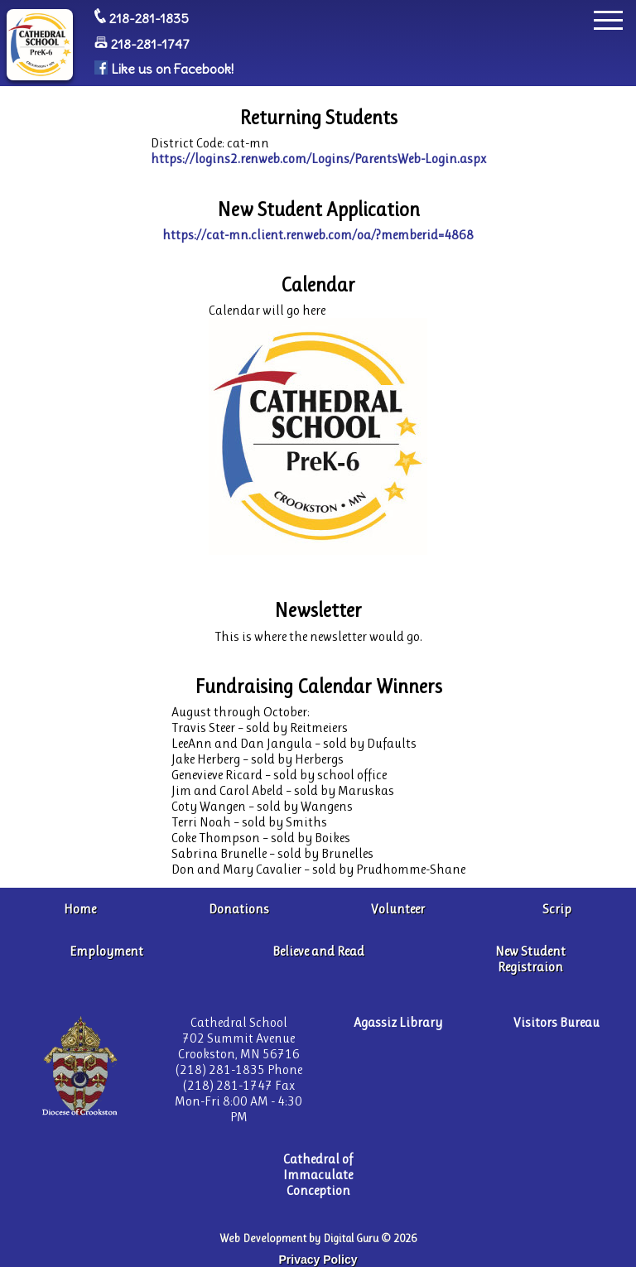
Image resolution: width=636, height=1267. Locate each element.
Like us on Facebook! (172, 69)
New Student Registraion (530, 959)
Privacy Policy (318, 1259)
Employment (106, 951)
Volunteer (398, 909)
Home (80, 909)
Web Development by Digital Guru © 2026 (318, 1238)
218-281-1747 (150, 44)
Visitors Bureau (556, 1022)
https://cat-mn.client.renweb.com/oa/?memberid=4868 (318, 235)
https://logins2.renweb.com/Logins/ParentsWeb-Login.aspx (318, 158)
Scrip (556, 909)
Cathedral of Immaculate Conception (318, 1174)
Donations (239, 909)
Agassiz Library (398, 1022)
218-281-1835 (149, 18)
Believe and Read (318, 951)
